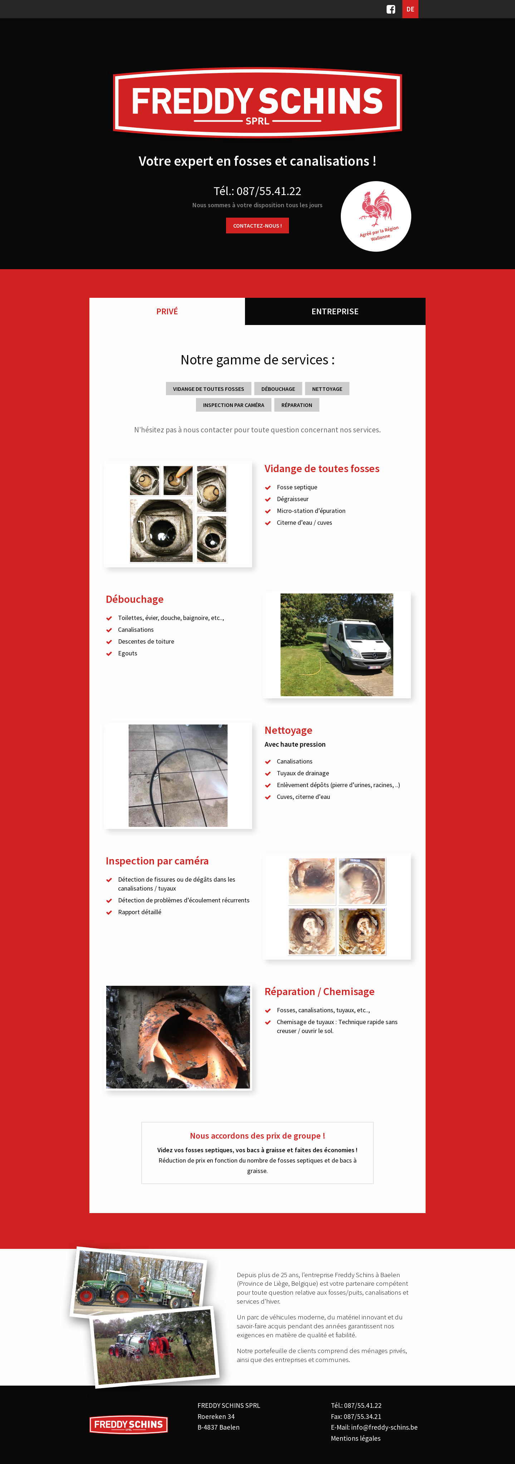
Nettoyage (327, 388)
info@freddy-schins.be (384, 1427)
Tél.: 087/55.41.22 (257, 190)
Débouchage (278, 388)
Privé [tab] (167, 311)
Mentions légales (356, 1438)
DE (410, 9)
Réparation (296, 404)
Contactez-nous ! (257, 225)
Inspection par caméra (233, 404)
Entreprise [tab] (335, 311)
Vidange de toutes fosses (208, 388)
